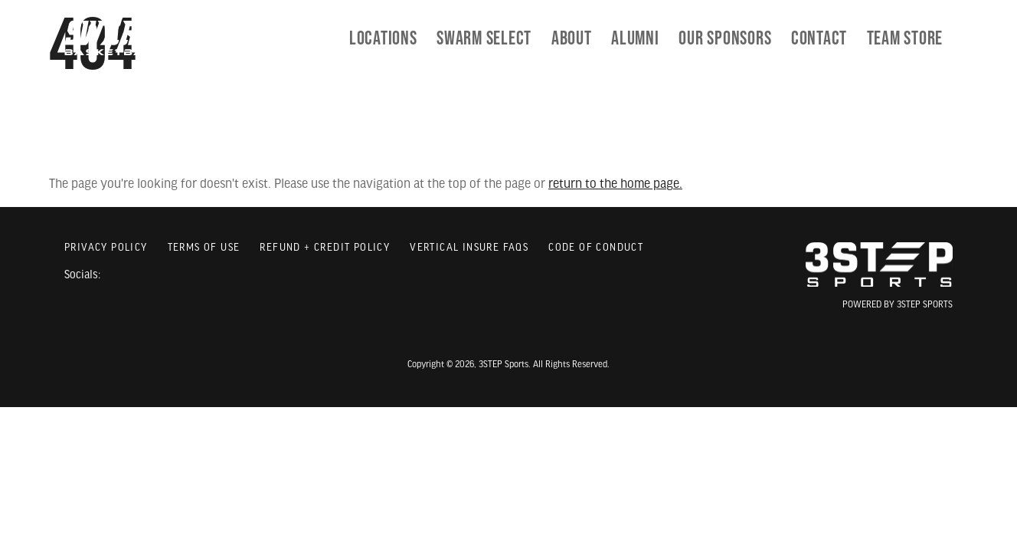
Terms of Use (204, 248)
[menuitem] (484, 38)
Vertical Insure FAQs (469, 248)
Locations (383, 38)
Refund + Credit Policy (325, 248)
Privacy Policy (106, 248)
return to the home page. (615, 184)
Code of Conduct (595, 248)
